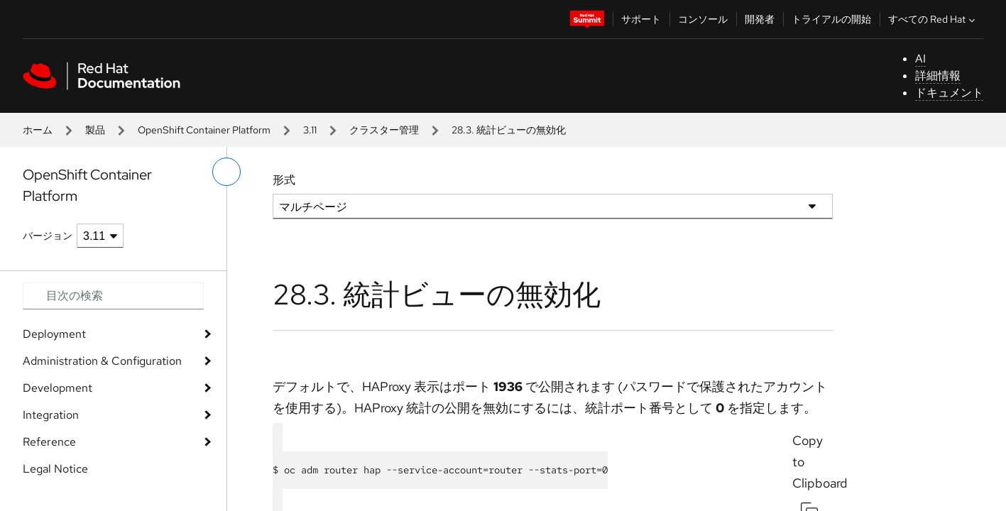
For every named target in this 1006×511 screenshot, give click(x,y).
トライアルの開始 (831, 19)
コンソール (703, 19)
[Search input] (113, 295)
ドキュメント (949, 92)
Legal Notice (55, 468)
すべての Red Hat (933, 19)
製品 (95, 129)
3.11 (310, 129)
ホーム (38, 129)
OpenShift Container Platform (204, 129)
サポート (641, 19)
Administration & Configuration (102, 360)
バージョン (47, 235)
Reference (49, 441)
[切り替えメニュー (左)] (226, 172)
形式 (284, 179)
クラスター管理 (384, 129)
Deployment (54, 333)
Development (57, 387)
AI (920, 58)
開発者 (760, 19)
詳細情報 (938, 75)
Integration (51, 414)
